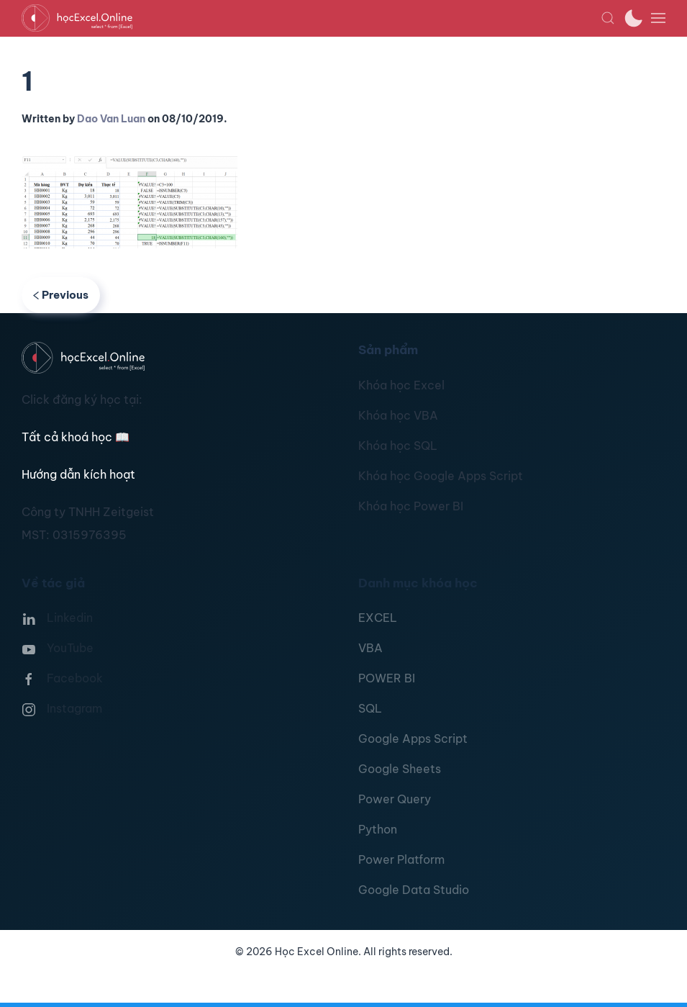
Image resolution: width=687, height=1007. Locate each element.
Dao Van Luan (111, 118)
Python (377, 829)
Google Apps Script (413, 738)
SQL (370, 708)
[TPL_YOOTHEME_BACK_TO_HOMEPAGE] (311, 18)
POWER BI (386, 678)
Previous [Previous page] (60, 295)
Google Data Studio (413, 889)
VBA (370, 648)
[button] (608, 18)
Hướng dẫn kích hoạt (78, 474)
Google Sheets (399, 769)
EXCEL (377, 617)
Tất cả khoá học (75, 437)
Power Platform (401, 859)
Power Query (394, 799)
